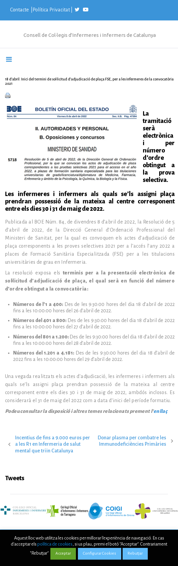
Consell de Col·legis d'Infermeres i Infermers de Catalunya (90, 35)
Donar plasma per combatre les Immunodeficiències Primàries (132, 441)
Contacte (20, 9)
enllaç (160, 411)
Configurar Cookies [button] (99, 553)
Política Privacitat (51, 9)
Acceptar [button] (63, 553)
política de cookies (55, 544)
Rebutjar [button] (135, 553)
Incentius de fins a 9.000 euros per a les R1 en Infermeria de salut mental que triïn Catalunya (52, 444)
